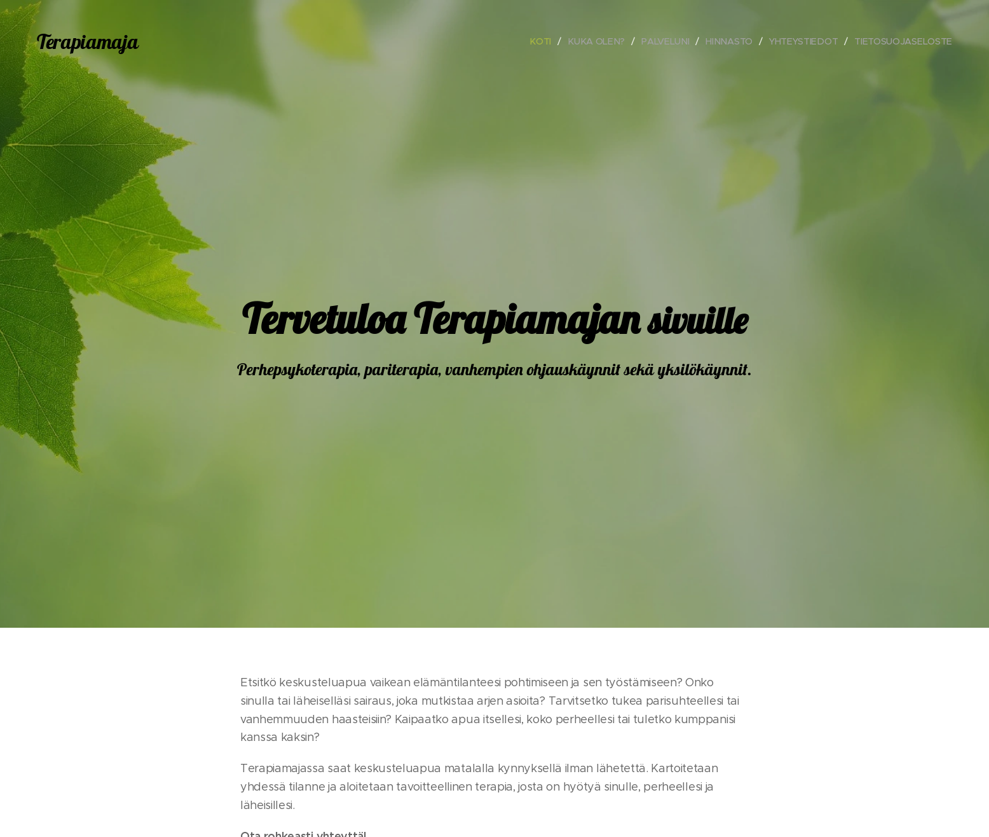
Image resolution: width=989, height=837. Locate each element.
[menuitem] (543, 41)
